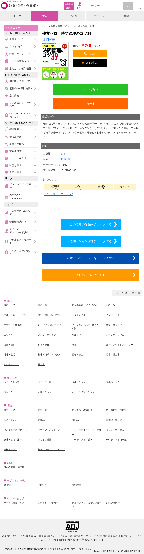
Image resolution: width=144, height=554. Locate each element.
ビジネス (72, 16)
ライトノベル (79, 315)
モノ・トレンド (12, 419)
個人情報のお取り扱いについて (31, 549)
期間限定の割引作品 (20, 81)
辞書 (74, 344)
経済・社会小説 (114, 325)
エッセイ (8, 334)
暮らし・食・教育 (115, 429)
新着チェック (16, 39)
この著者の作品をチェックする (91, 224)
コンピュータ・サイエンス (17, 429)
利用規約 (9, 549)
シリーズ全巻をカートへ (90, 207)
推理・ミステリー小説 (15, 315)
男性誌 (41, 419)
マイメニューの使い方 (20, 252)
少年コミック (79, 382)
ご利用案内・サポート (20, 241)
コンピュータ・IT (115, 315)
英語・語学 (9, 344)
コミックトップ (12, 382)
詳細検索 (14, 129)
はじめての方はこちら (91, 274)
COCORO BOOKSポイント (19, 115)
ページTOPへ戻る (125, 292)
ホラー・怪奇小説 (13, 325)
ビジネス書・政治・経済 (84, 305)
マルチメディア (12, 364)
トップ (17, 16)
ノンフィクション (47, 334)
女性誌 (75, 419)
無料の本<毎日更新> (20, 88)
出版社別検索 (16, 143)
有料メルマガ (10, 449)
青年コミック (113, 382)
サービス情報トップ (14, 502)
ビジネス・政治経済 (82, 410)
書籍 (44, 16)
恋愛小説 (76, 334)
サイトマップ (85, 549)
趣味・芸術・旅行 (13, 439)
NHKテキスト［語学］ (83, 439)
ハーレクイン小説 (115, 334)
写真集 (41, 364)
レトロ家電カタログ (20, 61)
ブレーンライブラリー (20, 186)
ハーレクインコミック (83, 392)
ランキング (15, 46)
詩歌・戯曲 (77, 354)
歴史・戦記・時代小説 (49, 315)
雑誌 (126, 16)
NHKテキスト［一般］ (117, 439)
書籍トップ (9, 305)
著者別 (7, 485)
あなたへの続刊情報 (20, 68)
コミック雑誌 (44, 439)
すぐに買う (90, 89)
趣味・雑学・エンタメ (49, 354)
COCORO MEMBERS (15, 197)
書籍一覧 (42, 305)
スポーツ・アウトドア (49, 429)
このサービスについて (20, 212)
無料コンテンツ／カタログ (51, 449)
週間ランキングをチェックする (91, 241)
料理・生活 (9, 354)
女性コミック (44, 392)
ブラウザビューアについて (58, 194)
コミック (99, 16)
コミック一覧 (44, 382)
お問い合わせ (113, 502)
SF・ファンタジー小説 (49, 325)
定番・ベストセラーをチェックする (91, 258)
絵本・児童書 (113, 354)
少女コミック (10, 392)
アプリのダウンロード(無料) (20, 230)
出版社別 (42, 485)
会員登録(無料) (17, 221)
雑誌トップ (9, 410)
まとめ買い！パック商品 (20, 104)
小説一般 (110, 305)
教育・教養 (43, 344)
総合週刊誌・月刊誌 (116, 410)
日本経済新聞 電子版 (14, 467)
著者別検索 (15, 136)
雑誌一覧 (42, 410)
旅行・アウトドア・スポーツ (120, 344)
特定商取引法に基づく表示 (62, 549)
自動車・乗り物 (114, 419)
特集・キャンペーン (20, 54)
